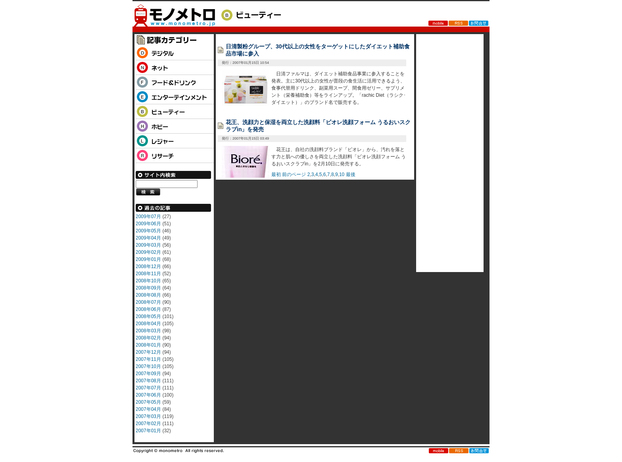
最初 (276, 174)
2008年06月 (148, 309)
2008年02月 (148, 338)
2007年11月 (148, 359)
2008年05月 (148, 316)
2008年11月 (148, 273)
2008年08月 (148, 295)
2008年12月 (148, 266)
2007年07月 (148, 388)
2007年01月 (148, 430)
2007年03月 (148, 416)
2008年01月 (148, 345)
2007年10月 (148, 366)
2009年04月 (148, 238)
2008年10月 (148, 281)
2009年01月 (148, 259)
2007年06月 (148, 395)
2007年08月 (148, 380)
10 (341, 174)
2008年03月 (148, 331)
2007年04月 (148, 409)
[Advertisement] (448, 153)
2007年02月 (148, 423)
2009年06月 (148, 223)
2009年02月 (148, 252)
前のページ (294, 174)
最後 (350, 174)
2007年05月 (148, 402)
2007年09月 (148, 373)
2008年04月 (148, 323)
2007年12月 (148, 352)
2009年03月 (148, 245)
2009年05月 (148, 231)
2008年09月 (148, 288)
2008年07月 (148, 302)
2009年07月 (148, 216)
